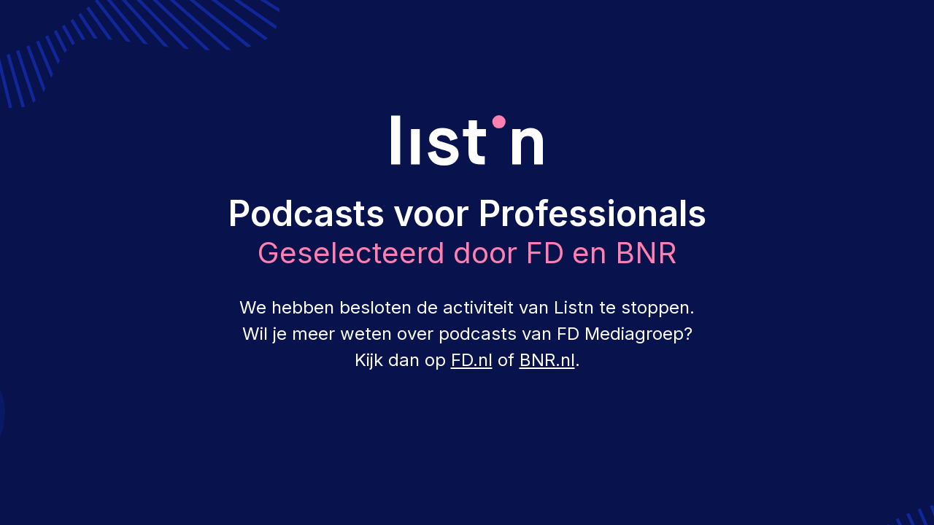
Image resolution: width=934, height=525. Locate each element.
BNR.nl (547, 359)
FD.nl (472, 359)
